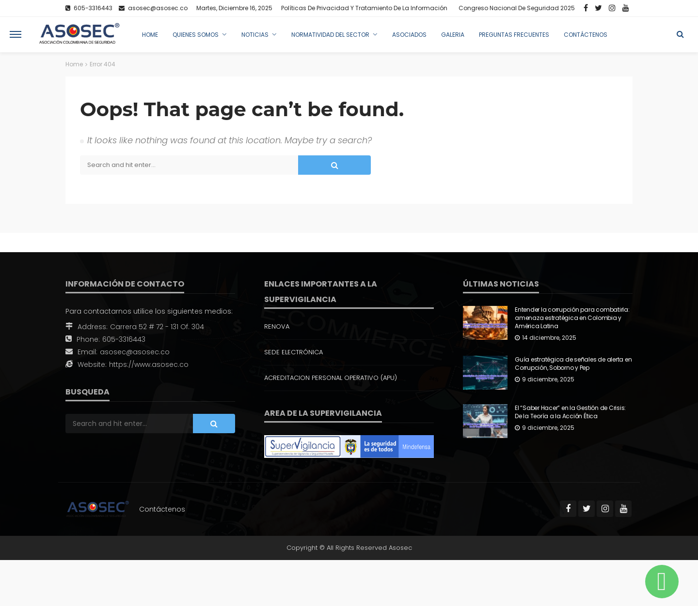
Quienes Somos (196, 34)
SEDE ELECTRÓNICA (293, 352)
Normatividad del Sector (330, 34)
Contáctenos (585, 34)
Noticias (255, 34)
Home (150, 34)
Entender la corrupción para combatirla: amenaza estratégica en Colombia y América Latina (572, 318)
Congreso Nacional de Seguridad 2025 (517, 8)
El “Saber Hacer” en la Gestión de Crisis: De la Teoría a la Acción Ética (570, 412)
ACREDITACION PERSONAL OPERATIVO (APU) (330, 377)
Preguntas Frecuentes (514, 34)
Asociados (409, 34)
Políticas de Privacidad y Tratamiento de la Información (364, 8)
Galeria (452, 34)
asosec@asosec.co (135, 352)
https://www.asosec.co (149, 364)
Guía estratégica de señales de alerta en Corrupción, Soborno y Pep (573, 364)
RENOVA (276, 326)
